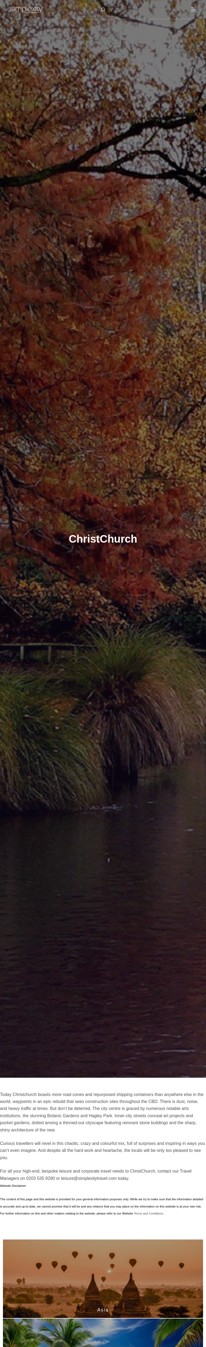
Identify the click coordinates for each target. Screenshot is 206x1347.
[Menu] (193, 9)
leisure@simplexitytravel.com (89, 1178)
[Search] (103, 10)
